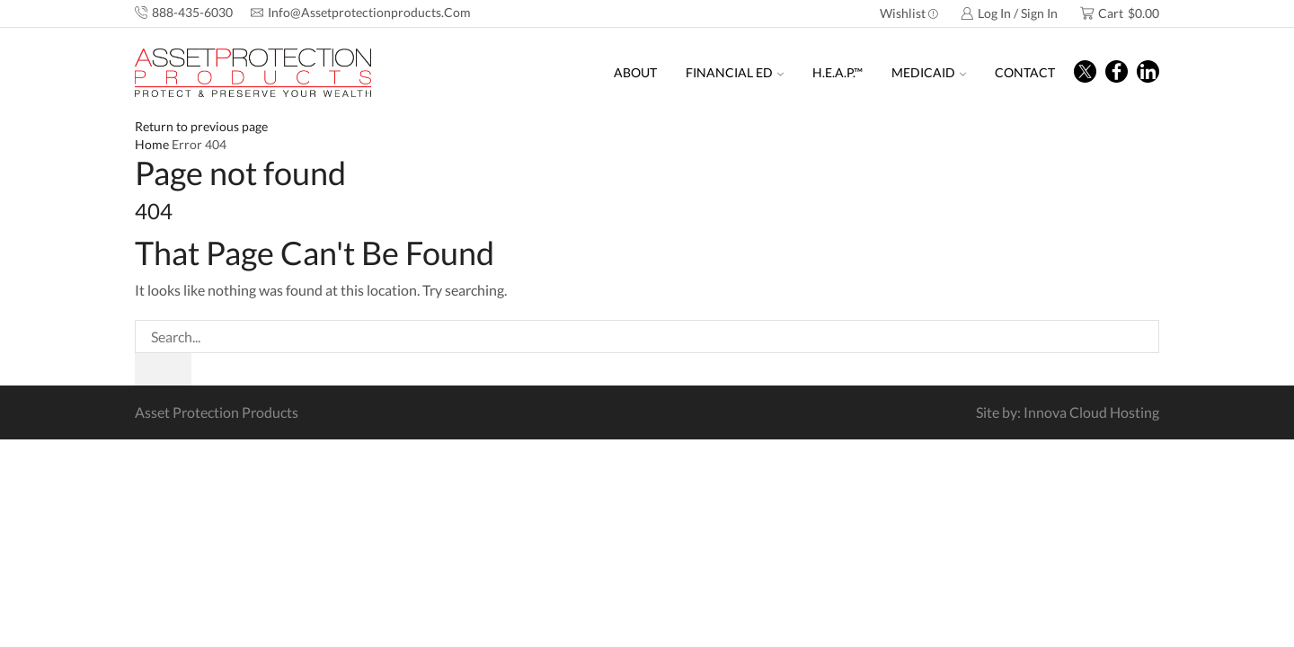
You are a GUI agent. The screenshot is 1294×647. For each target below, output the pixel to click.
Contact (1025, 72)
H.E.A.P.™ (837, 72)
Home (152, 144)
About (635, 72)
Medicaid (928, 72)
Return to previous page (201, 126)
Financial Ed (735, 72)
